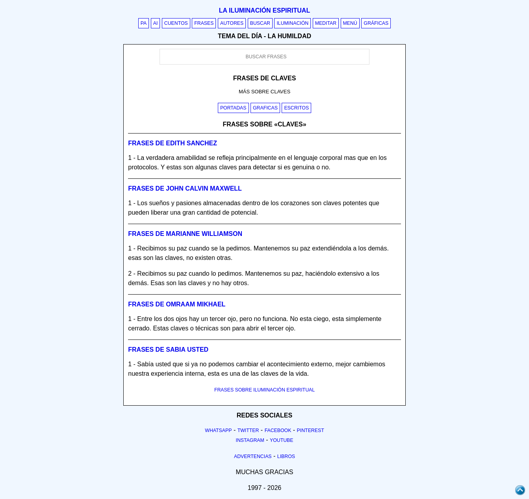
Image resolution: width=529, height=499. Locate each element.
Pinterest (310, 430)
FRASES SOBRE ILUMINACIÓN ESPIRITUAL (264, 390)
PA (144, 23)
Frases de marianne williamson (185, 233)
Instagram (250, 440)
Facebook (278, 430)
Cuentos (176, 23)
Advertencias (253, 456)
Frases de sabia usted (168, 349)
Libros (286, 456)
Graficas (265, 108)
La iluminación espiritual (264, 10)
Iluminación (292, 23)
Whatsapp (218, 430)
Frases (203, 23)
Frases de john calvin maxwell (185, 188)
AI (155, 23)
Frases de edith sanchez (172, 143)
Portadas (233, 108)
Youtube (281, 440)
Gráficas (376, 23)
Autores (231, 23)
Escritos (296, 108)
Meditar (326, 23)
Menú (350, 23)
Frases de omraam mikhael (176, 304)
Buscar (260, 23)
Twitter (248, 430)
